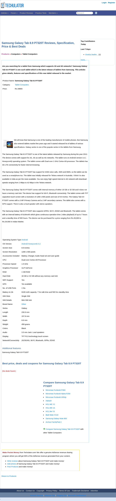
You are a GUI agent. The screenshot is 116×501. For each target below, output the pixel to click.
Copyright (40, 491)
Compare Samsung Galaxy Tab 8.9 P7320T (63, 429)
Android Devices (36, 495)
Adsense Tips (49, 495)
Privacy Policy (51, 491)
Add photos (11, 464)
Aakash (49, 401)
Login (104, 3)
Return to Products (9, 476)
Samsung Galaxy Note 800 (56, 418)
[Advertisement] (44, 24)
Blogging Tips (61, 495)
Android (24, 240)
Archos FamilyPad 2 (53, 422)
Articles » (4, 13)
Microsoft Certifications (77, 495)
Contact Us (30, 491)
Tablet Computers (22, 85)
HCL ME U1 (50, 408)
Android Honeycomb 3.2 (30, 244)
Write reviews (12, 461)
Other (23, 304)
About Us (20, 491)
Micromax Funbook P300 (55, 390)
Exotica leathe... (91, 54)
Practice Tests (40, 13)
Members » (53, 13)
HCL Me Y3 (50, 411)
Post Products (12, 467)
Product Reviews (26, 13)
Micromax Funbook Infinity (56, 397)
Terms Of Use (64, 491)
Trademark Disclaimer (80, 491)
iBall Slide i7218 (52, 415)
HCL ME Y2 (50, 404)
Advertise (94, 491)
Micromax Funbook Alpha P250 (58, 394)
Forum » (14, 13)
